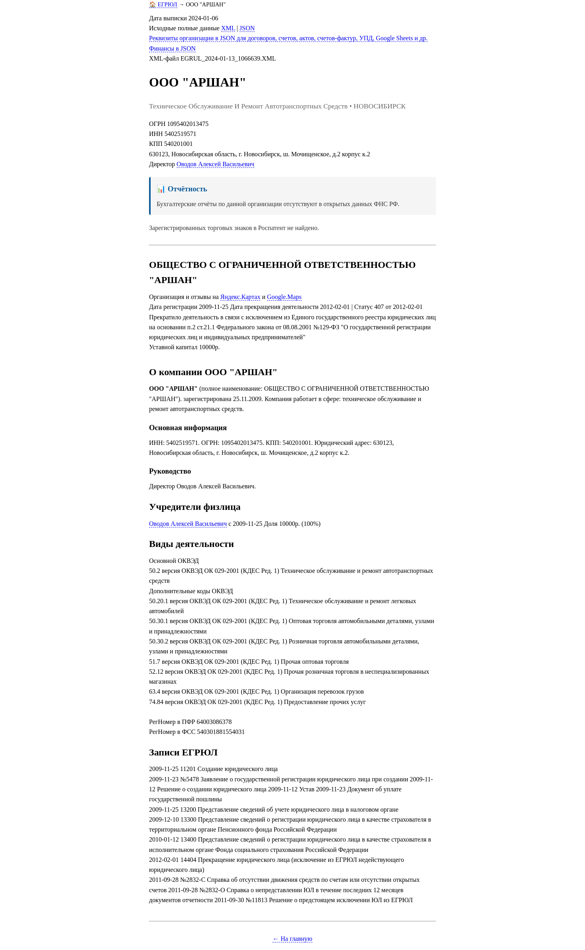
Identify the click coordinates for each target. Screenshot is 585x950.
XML (228, 28)
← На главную (292, 938)
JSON (247, 28)
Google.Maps (284, 296)
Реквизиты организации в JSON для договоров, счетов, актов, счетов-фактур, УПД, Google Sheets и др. (288, 38)
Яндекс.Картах (240, 296)
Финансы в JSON (172, 48)
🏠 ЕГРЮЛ (163, 4)
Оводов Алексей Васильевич (215, 164)
